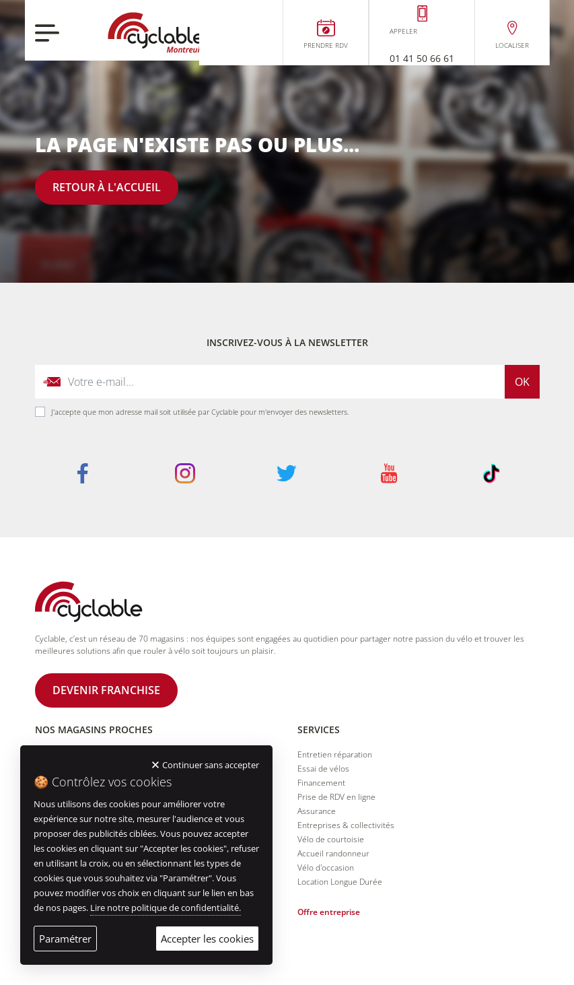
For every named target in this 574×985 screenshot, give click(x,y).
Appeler (403, 31)
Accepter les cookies (207, 938)
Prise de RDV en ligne (336, 797)
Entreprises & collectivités (345, 825)
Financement (321, 782)
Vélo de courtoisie (330, 839)
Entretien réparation (334, 754)
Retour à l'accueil (106, 187)
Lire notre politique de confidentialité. (165, 908)
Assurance (316, 811)
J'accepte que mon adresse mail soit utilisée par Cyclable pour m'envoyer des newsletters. (200, 412)
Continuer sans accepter (210, 765)
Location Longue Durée (339, 881)
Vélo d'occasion (325, 867)
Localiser (512, 45)
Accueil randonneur (333, 853)
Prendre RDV (325, 45)
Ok (522, 381)
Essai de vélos (323, 768)
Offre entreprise (328, 912)
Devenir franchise (106, 690)
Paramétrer (65, 938)
